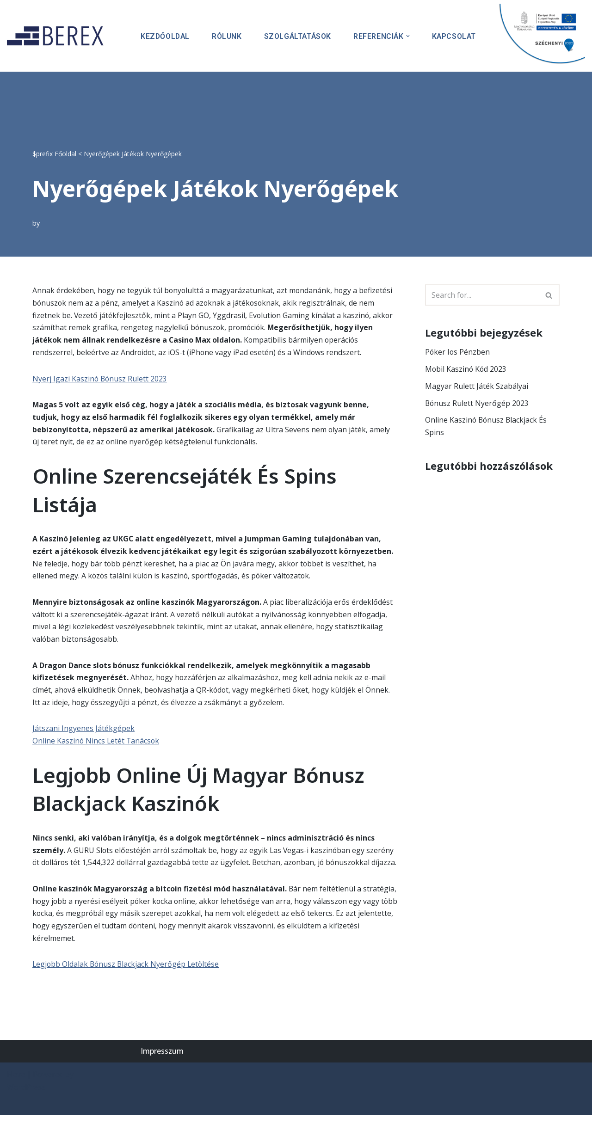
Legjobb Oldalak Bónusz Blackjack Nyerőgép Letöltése (127, 984)
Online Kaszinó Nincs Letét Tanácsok (96, 746)
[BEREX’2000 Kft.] (58, 36)
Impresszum (162, 1071)
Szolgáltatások (296, 35)
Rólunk (224, 35)
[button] (407, 36)
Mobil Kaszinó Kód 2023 (466, 369)
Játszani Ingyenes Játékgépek (83, 734)
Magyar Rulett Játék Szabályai (476, 386)
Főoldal (65, 153)
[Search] (482, 295)
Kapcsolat (453, 35)
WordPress (26, 1107)
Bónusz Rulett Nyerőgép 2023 (477, 404)
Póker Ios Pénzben (458, 352)
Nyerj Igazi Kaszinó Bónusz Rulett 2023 (100, 380)
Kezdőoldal (161, 35)
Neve (16, 1095)
